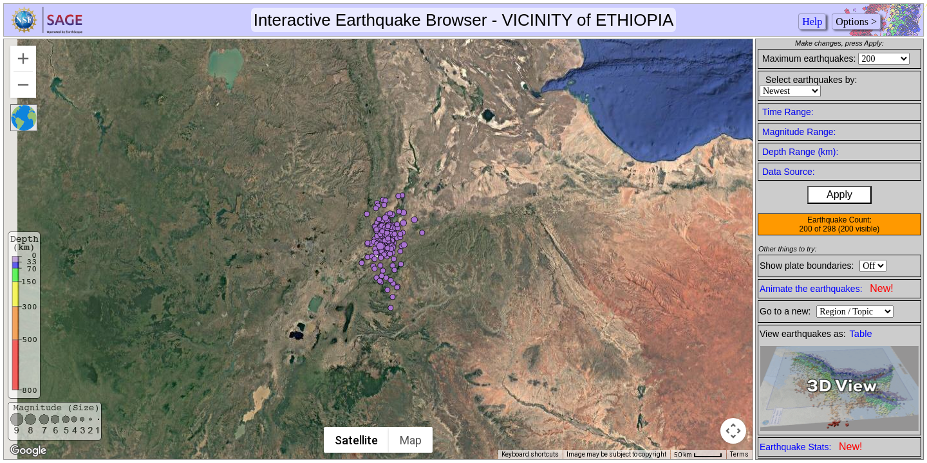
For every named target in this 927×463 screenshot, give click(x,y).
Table (861, 334)
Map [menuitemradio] (411, 440)
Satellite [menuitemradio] (357, 440)
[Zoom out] (23, 85)
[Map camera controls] (733, 431)
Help (812, 21)
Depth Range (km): (800, 152)
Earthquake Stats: (811, 446)
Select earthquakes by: (811, 80)
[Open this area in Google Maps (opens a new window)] (28, 450)
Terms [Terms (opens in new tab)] (739, 454)
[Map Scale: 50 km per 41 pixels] (698, 454)
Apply (839, 194)
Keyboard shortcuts (530, 454)
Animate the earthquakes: (827, 288)
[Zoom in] (23, 58)
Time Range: (788, 112)
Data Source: (788, 172)
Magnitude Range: (799, 132)
